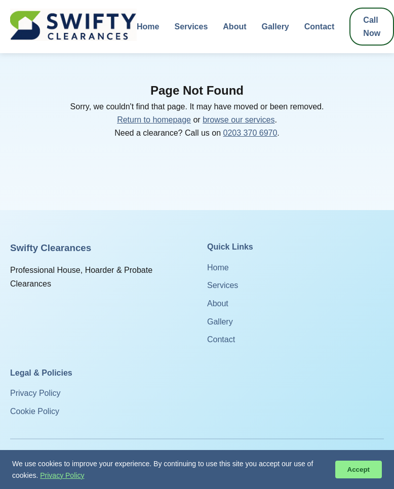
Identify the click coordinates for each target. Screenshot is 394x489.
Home (148, 26)
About (234, 26)
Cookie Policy (34, 411)
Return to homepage (154, 119)
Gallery (275, 26)
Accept (358, 469)
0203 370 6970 (250, 133)
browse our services (238, 119)
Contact (319, 26)
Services (191, 26)
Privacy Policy (35, 393)
